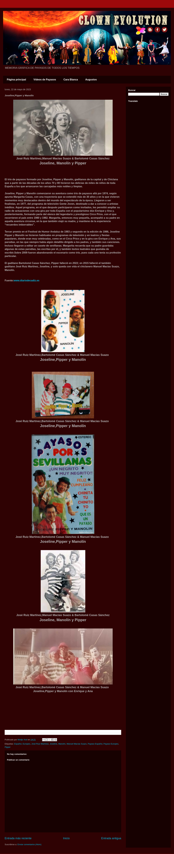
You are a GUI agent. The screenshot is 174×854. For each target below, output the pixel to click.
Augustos (91, 79)
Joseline (53, 744)
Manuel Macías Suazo (77, 744)
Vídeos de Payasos (45, 79)
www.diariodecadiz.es (26, 280)
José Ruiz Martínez (40, 744)
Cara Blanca (71, 79)
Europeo (26, 744)
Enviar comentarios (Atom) (29, 844)
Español (17, 744)
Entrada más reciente (18, 838)
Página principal (16, 79)
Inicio (66, 838)
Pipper (8, 747)
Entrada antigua (111, 838)
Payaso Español (95, 744)
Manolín (61, 744)
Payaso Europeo (110, 744)
